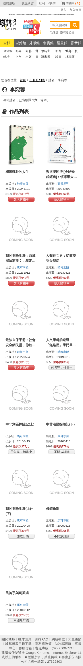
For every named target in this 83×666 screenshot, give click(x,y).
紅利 (42, 3)
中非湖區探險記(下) (60, 424)
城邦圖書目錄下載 (18, 644)
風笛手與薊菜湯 (17, 593)
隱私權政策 (43, 644)
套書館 (48, 43)
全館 (6, 43)
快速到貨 (27, 3)
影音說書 (58, 51)
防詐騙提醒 (63, 644)
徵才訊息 (24, 639)
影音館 (76, 43)
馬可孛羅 (23, 267)
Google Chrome (37, 652)
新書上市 (18, 51)
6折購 (52, 3)
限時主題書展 (45, 51)
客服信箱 (25, 648)
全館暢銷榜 (8, 51)
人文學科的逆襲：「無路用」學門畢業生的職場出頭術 (61, 345)
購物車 (73, 3)
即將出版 (28, 51)
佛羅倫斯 (52, 508)
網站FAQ (41, 639)
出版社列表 (37, 80)
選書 (37, 51)
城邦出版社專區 (71, 51)
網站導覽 (58, 639)
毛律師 (54, 32)
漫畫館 (62, 43)
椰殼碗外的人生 (17, 172)
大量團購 (74, 639)
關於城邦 (8, 639)
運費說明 (9, 3)
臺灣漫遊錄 (67, 32)
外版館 (34, 43)
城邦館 (20, 43)
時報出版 (23, 183)
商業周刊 (63, 183)
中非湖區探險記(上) (20, 424)
